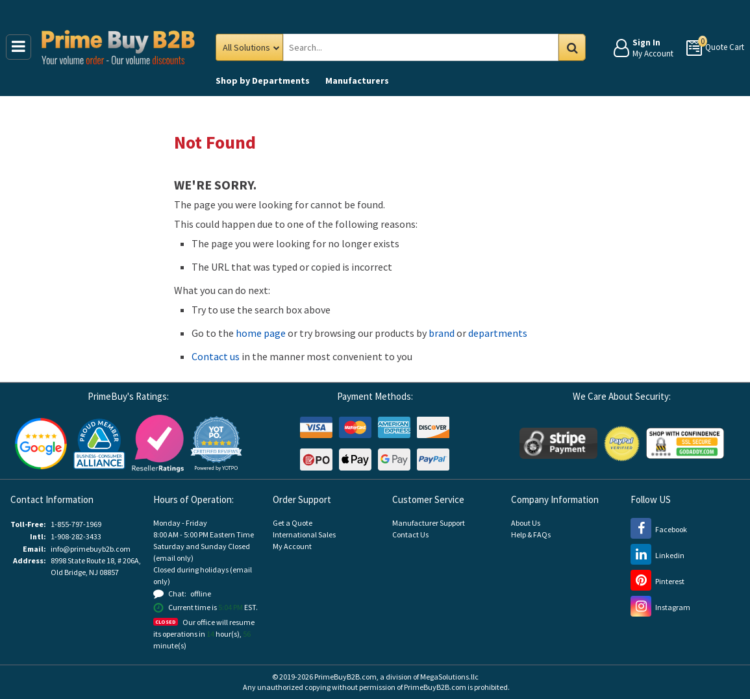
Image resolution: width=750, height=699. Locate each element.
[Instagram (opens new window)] (660, 607)
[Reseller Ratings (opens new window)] (158, 442)
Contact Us (410, 534)
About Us (525, 523)
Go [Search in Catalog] (572, 47)
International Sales (304, 534)
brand (442, 332)
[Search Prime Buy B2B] (432, 47)
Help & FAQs (531, 534)
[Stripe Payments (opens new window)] (558, 442)
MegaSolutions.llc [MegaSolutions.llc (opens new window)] (449, 676)
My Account (292, 546)
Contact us (216, 356)
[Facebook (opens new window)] (659, 529)
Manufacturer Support (428, 523)
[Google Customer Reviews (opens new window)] (41, 442)
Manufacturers (357, 80)
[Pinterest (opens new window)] (657, 581)
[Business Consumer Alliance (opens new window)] (99, 442)
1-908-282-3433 (76, 536)
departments (497, 332)
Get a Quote (292, 523)
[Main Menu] (18, 47)
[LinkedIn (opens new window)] (657, 555)
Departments (263, 80)
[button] (216, 443)
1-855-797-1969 (76, 524)
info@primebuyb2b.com (91, 549)
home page (261, 332)
